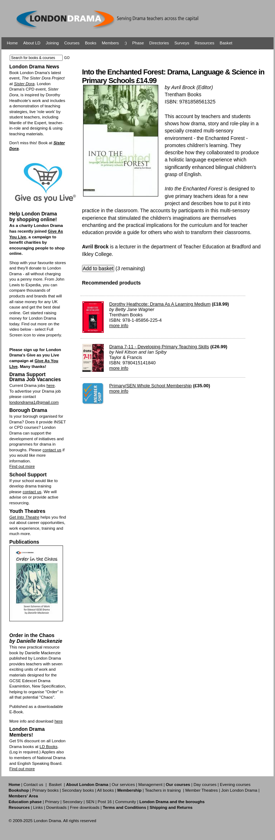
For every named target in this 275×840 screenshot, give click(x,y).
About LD (31, 43)
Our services (123, 784)
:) (125, 43)
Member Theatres (201, 790)
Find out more (22, 466)
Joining (52, 43)
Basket (226, 43)
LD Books (48, 746)
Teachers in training (163, 790)
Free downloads (84, 807)
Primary (52, 802)
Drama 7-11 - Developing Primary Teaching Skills (159, 346)
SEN (90, 802)
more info (118, 325)
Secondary (72, 802)
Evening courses (235, 784)
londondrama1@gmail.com (34, 402)
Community (125, 802)
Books (90, 43)
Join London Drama (239, 790)
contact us (52, 450)
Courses (71, 43)
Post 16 (105, 802)
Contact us (33, 784)
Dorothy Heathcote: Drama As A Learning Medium (160, 304)
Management (150, 784)
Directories (159, 43)
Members (110, 43)
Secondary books (78, 790)
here (51, 385)
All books (105, 790)
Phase (138, 43)
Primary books (45, 790)
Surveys (181, 43)
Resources (204, 43)
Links (38, 807)
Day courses (204, 784)
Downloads (56, 807)
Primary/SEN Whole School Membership (150, 385)
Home (12, 43)
